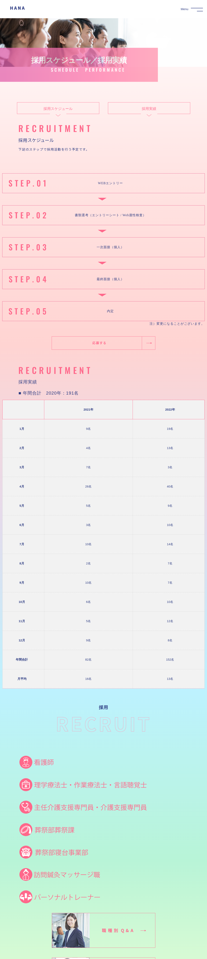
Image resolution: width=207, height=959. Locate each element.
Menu (184, 9)
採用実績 (149, 113)
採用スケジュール (58, 113)
